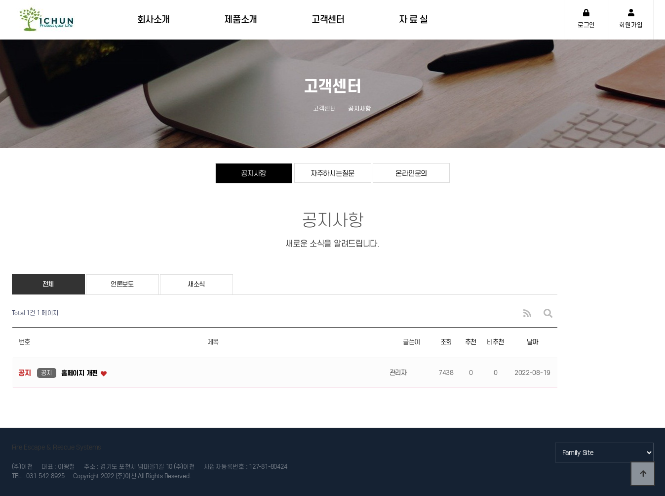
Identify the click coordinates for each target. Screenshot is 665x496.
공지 (46, 373)
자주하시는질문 (332, 173)
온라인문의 (411, 173)
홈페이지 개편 (80, 373)
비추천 (495, 342)
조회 (446, 342)
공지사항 (253, 173)
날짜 (532, 342)
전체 (48, 284)
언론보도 (122, 284)
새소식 (196, 284)
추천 (470, 342)
